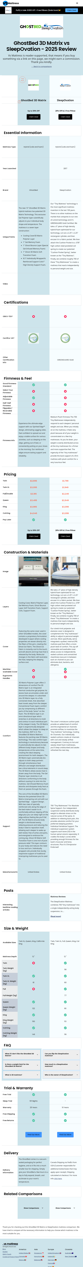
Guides (5, 1252)
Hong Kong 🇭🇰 (39, 1256)
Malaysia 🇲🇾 (38, 1260)
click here (58, 1178)
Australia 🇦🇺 (69, 1253)
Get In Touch (7, 1254)
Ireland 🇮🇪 (51, 1256)
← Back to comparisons (41, 66)
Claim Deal (71, 10)
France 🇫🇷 (51, 1263)
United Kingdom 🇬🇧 (54, 1253)
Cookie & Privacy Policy (11, 1257)
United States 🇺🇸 (24, 1253)
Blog (4, 1249)
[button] (77, 3)
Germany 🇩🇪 (52, 1260)
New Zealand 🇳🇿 (71, 1256)
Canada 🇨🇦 (23, 1256)
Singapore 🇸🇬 (39, 1253)
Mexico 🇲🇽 (22, 1260)
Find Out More (33, 1134)
